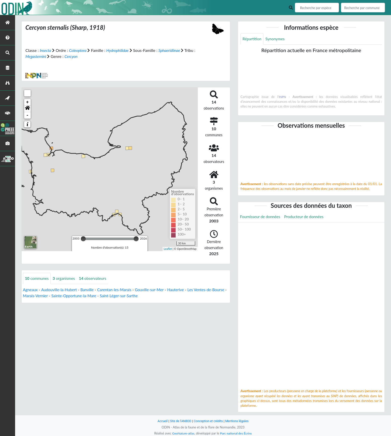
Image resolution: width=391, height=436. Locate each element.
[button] (27, 109)
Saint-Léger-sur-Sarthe (139, 295)
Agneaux (30, 289)
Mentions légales (238, 421)
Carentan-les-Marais (118, 289)
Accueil (160, 421)
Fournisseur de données (261, 217)
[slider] (83, 238)
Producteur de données (306, 217)
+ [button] (27, 102)
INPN (282, 97)
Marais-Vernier (52, 295)
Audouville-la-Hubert (60, 289)
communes (37, 278)
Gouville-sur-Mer (154, 289)
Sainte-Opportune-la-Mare (91, 295)
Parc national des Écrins (236, 433)
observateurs (95, 278)
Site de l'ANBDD (180, 421)
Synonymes (276, 39)
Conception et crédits (208, 421)
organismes (65, 278)
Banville (89, 289)
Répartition (252, 39)
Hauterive (181, 289)
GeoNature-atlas (182, 433)
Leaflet (168, 248)
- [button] (27, 115)
